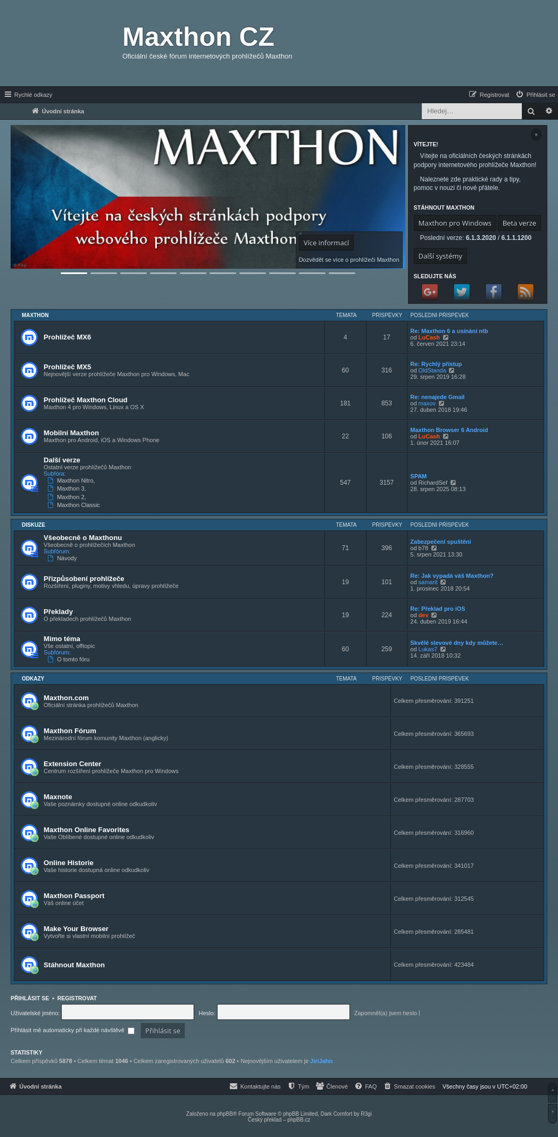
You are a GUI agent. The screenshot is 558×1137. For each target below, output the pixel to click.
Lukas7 (428, 649)
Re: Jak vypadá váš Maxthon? (452, 575)
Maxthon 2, (67, 497)
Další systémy (440, 256)
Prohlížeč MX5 (67, 367)
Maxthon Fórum (70, 731)
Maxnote (58, 797)
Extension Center (72, 764)
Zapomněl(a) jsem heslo (385, 1013)
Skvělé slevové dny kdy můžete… (456, 643)
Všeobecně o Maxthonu (83, 538)
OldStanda (432, 370)
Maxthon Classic (74, 505)
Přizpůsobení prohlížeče (84, 579)
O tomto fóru (69, 659)
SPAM (418, 476)
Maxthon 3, (67, 488)
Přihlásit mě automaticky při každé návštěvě (73, 1030)
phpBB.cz (298, 1120)
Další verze (62, 460)
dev (424, 615)
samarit (428, 582)
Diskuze (33, 525)
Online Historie (69, 863)
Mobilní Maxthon (71, 433)
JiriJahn (321, 1061)
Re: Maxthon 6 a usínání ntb (449, 331)
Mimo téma (62, 639)
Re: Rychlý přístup (436, 364)
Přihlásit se (30, 998)
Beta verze (519, 223)
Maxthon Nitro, (72, 480)
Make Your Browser (76, 929)
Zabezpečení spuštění (440, 541)
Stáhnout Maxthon (74, 965)
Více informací (326, 242)
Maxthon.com (66, 698)
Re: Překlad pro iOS (437, 608)
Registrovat (77, 998)
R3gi (366, 1114)
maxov (427, 403)
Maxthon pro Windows (455, 223)
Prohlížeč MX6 (67, 337)
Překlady (58, 612)
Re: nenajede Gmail (437, 397)
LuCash (429, 337)
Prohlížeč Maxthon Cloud (86, 400)
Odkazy (33, 679)
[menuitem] (535, 95)
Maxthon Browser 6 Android (449, 430)
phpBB (225, 1114)
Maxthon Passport (74, 896)
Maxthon (35, 315)
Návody (63, 558)
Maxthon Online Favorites (86, 830)
